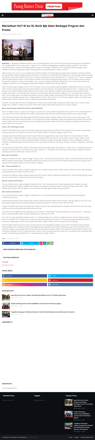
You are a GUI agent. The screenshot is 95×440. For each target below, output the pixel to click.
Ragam (10, 21)
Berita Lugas (6, 34)
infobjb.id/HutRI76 (31, 152)
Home (70, 437)
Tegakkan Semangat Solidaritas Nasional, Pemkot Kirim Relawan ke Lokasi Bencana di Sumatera (43, 312)
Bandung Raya (10, 238)
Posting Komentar (8, 265)
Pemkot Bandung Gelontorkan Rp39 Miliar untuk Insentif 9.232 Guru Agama (36, 303)
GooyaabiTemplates (32, 437)
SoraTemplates (13, 437)
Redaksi (76, 437)
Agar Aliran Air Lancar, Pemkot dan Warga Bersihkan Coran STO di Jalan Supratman (38, 295)
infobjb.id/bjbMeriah (75, 212)
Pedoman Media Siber (87, 437)
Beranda (4, 21)
